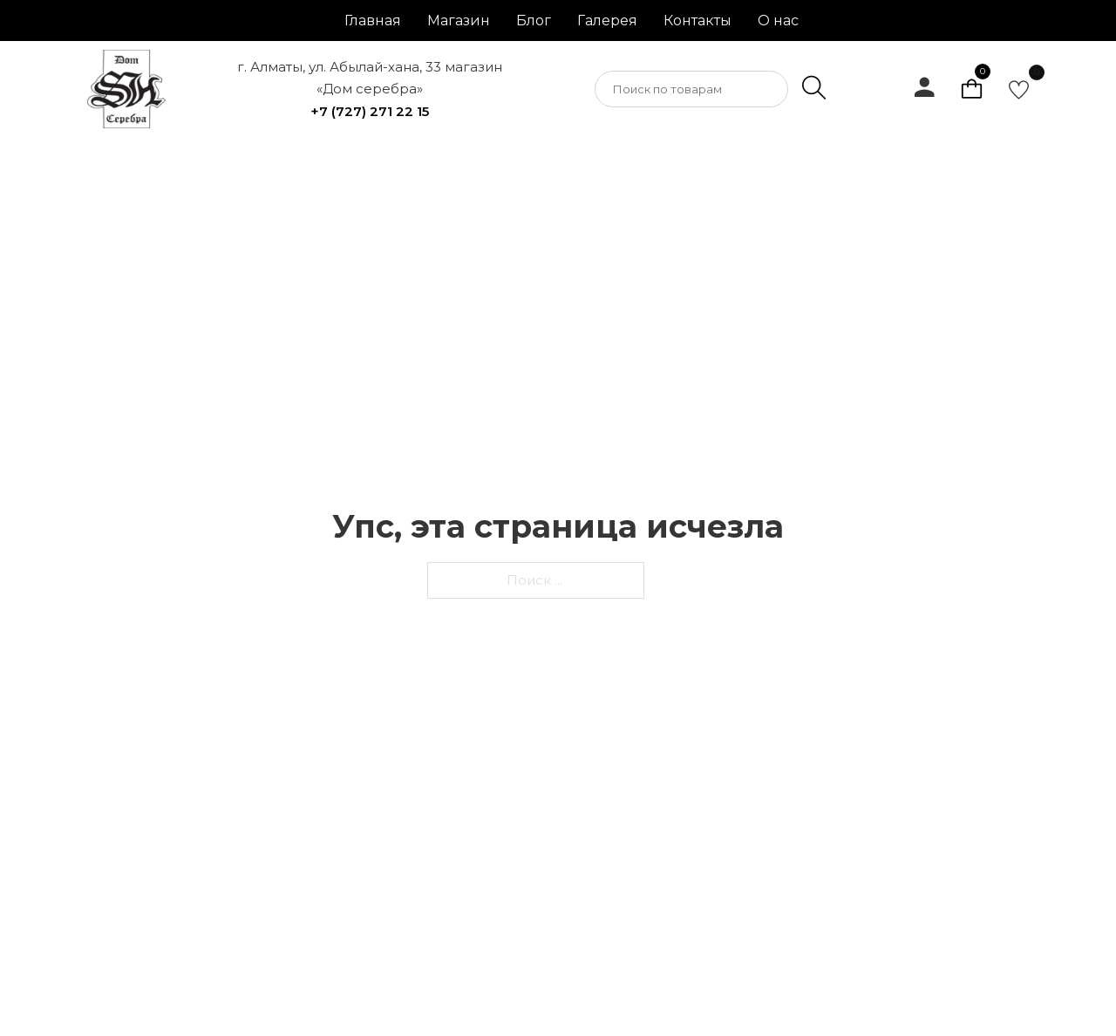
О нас (778, 20)
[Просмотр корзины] (972, 89)
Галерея (607, 20)
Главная (372, 20)
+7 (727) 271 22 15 (369, 111)
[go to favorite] (1019, 89)
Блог (533, 20)
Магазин (458, 20)
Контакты (697, 20)
